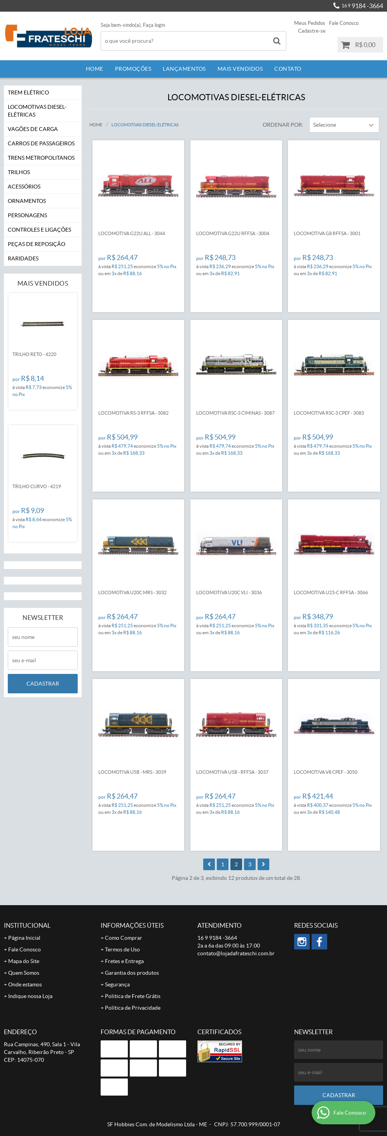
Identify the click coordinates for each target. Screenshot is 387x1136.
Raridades (23, 258)
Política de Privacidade (132, 1008)
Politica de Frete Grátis (132, 996)
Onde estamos (25, 984)
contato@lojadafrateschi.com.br (236, 953)
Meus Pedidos (309, 23)
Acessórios (24, 186)
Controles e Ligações (39, 230)
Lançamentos (184, 69)
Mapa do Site (23, 961)
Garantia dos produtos (132, 973)
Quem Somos (23, 973)
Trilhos (19, 172)
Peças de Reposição (36, 244)
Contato (288, 69)
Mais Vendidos (240, 69)
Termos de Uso (122, 949)
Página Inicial (24, 938)
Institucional (27, 925)
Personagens (27, 215)
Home (94, 69)
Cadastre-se (312, 31)
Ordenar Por (282, 125)
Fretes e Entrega (124, 961)
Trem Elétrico (28, 92)
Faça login (154, 25)
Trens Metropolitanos (41, 158)
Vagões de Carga (33, 129)
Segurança (117, 984)
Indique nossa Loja (30, 996)
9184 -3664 (362, 5)
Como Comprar (123, 938)
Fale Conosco (344, 23)
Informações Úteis (132, 925)
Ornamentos (27, 201)
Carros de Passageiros (41, 143)
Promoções (133, 69)
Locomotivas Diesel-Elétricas (37, 111)
